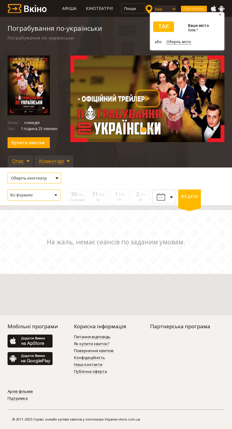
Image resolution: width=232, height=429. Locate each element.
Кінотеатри (99, 8)
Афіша (69, 8)
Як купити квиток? (91, 344)
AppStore (213, 8)
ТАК (163, 26)
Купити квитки (27, 142)
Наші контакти (88, 364)
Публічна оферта (90, 371)
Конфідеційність (89, 357)
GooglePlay (221, 8)
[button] (34, 195)
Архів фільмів (20, 391)
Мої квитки (194, 8)
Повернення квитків (94, 350)
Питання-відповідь (92, 337)
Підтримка (18, 398)
